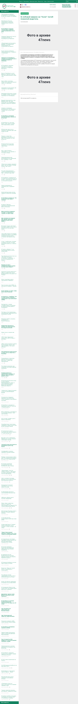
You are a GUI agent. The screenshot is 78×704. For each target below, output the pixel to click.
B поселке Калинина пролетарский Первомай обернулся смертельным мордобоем (9, 549)
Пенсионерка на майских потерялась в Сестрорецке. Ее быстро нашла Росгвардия (9, 16)
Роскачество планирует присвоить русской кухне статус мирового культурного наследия (9, 400)
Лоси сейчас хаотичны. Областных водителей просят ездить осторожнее (9, 83)
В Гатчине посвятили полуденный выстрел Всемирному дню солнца (9, 465)
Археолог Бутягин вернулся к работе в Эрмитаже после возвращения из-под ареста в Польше (9, 274)
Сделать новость (26, 6)
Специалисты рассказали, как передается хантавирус (9, 89)
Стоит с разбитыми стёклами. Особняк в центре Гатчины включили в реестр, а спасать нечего (9, 244)
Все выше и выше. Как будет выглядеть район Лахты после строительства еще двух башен (9, 228)
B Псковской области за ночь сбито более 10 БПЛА (9, 564)
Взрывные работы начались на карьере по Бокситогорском (9, 320)
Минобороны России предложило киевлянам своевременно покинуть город (9, 23)
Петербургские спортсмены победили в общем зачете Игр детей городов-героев (9, 426)
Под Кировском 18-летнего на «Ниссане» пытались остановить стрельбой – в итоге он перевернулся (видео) (9, 259)
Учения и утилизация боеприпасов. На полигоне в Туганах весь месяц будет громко (9, 110)
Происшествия (33, 1)
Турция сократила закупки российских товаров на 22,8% (9, 692)
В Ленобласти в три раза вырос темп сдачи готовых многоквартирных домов (9, 124)
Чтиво (45, 1)
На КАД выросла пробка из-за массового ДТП (9, 667)
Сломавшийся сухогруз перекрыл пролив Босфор (9, 453)
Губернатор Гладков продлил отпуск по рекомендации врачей (9, 392)
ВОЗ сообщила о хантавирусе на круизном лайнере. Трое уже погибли (9, 413)
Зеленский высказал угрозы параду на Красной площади (9, 193)
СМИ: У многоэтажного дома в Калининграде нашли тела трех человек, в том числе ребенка (9, 346)
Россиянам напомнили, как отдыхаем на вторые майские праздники (9, 368)
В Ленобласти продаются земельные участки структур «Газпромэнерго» (9, 407)
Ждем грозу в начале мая (9, 333)
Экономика (26, 1)
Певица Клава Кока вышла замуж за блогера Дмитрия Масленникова (9, 634)
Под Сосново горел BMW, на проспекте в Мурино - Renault (9, 286)
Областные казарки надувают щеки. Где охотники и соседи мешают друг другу (9, 166)
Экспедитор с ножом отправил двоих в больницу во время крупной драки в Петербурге (9, 307)
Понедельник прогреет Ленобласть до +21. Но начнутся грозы (9, 487)
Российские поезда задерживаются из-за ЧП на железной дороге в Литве (9, 576)
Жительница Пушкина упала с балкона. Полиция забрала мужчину (9, 513)
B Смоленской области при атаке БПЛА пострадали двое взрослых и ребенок (9, 589)
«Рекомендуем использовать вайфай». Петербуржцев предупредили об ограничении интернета (9, 46)
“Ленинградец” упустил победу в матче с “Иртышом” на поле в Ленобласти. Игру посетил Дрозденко (9, 473)
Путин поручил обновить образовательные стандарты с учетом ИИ (9, 53)
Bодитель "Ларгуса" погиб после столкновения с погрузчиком (9, 570)
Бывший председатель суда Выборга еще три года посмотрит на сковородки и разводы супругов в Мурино (9, 103)
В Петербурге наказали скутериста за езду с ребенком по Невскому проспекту (9, 68)
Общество (40, 1)
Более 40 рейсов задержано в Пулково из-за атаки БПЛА (9, 583)
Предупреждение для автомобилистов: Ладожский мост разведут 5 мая (9, 159)
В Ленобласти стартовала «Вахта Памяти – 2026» (9, 672)
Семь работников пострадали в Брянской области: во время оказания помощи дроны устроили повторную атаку (9, 236)
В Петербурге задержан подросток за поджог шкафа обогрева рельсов (9, 654)
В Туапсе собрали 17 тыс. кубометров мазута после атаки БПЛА (9, 251)
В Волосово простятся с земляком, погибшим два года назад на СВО (9, 131)
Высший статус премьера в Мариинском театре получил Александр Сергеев (9, 439)
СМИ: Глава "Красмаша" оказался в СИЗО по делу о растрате (9, 339)
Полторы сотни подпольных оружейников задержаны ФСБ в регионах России (9, 314)
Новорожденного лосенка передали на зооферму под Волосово (9, 648)
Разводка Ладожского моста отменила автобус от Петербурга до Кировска (9, 38)
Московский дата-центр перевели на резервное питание (9, 678)
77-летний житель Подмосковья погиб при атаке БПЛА (9, 519)
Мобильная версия (20, 4)
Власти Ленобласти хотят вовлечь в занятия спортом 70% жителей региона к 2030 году (9, 76)
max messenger (25, 4)
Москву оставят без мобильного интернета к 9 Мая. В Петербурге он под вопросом (9, 138)
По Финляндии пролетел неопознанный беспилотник (9, 493)
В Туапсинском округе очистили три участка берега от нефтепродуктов (9, 433)
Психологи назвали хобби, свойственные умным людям (9, 622)
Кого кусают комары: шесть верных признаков (9, 420)
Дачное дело (50, 1)
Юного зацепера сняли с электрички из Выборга (9, 281)
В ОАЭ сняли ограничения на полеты (9, 661)
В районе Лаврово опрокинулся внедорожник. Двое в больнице (9, 206)
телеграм (24, 4)
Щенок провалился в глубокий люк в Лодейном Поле (9, 187)
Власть (21, 1)
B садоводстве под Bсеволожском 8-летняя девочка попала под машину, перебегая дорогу (9, 557)
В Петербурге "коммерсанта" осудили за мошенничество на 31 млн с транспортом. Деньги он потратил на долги (9, 180)
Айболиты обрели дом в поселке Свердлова (9, 499)
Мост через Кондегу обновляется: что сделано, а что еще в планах (9, 152)
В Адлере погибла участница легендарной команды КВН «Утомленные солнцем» (9, 698)
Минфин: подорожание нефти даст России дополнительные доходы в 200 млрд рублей (9, 459)
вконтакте (22, 4)
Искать (76, 1)
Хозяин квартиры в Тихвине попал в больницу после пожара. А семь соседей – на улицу (9, 527)
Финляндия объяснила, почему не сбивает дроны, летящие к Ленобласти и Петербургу (9, 95)
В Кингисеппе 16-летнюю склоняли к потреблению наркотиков (9, 146)
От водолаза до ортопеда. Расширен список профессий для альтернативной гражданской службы (9, 541)
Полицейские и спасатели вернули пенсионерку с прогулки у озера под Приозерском (9, 361)
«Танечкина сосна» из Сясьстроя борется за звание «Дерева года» (9, 685)
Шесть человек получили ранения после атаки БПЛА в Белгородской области (9, 480)
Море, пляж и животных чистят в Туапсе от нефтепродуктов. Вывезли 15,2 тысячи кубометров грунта (9, 506)
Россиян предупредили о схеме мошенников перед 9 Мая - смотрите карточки (9, 173)
